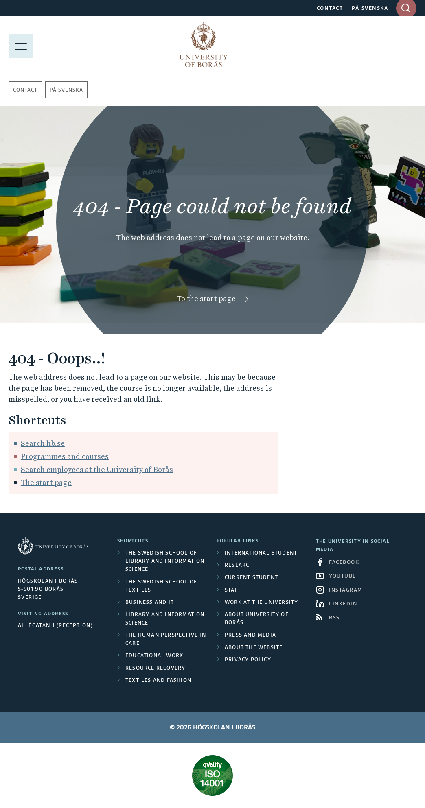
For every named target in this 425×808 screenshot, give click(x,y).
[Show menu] (21, 45)
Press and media (250, 635)
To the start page (206, 298)
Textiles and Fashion (158, 681)
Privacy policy (248, 660)
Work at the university (261, 602)
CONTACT (330, 8)
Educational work (154, 656)
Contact (25, 90)
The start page (46, 482)
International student (261, 553)
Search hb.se (43, 443)
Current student (251, 578)
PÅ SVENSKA (370, 8)
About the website (254, 648)
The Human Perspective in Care (165, 639)
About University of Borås (257, 619)
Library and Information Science (165, 619)
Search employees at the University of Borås (97, 469)
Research (239, 565)
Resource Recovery (155, 668)
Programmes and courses (65, 456)
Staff (233, 590)
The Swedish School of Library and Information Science (165, 561)
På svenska (66, 90)
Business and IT (149, 602)
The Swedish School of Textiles (161, 586)
